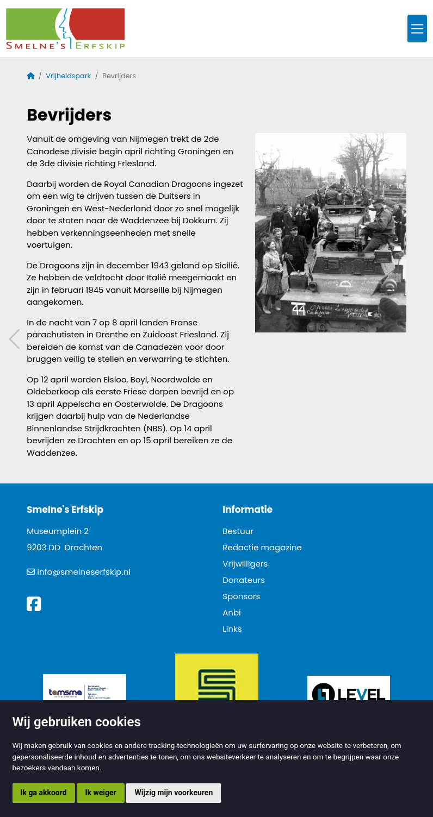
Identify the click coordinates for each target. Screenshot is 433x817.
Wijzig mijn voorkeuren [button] (173, 792)
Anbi (231, 612)
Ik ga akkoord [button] (44, 792)
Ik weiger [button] (100, 792)
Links (232, 628)
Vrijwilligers (245, 563)
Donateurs (243, 580)
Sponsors (241, 596)
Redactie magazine (262, 547)
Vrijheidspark (68, 75)
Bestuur (237, 531)
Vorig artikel (15, 339)
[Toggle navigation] (417, 28)
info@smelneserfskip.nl (84, 571)
